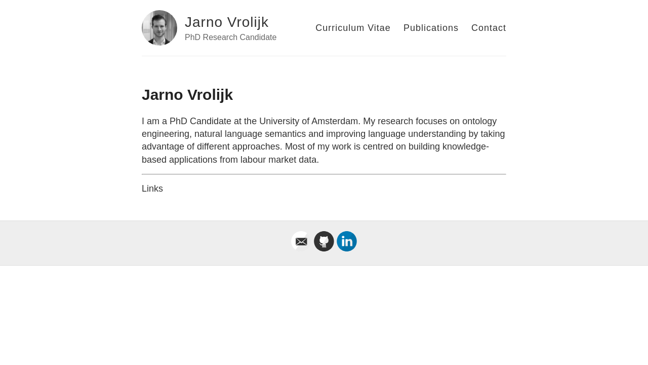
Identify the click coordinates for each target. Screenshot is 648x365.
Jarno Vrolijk (227, 22)
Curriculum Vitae (353, 28)
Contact (488, 28)
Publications (431, 28)
